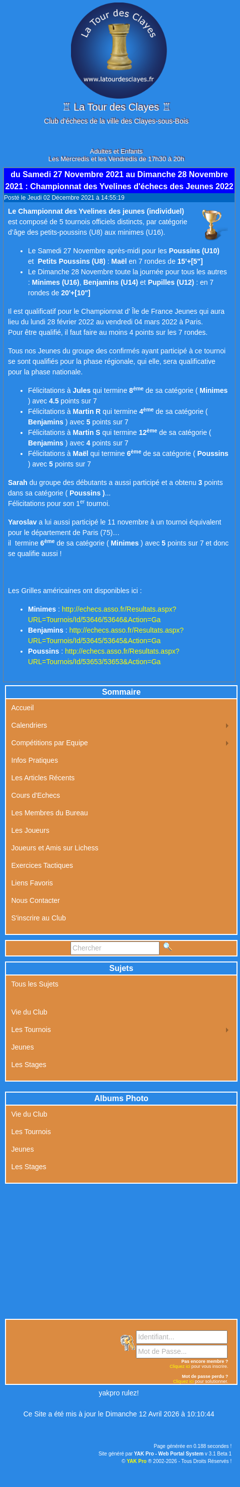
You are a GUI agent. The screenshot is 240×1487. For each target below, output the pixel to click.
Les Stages (29, 1065)
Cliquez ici (180, 1366)
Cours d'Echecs (36, 795)
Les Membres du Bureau (50, 813)
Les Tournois (31, 1030)
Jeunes (23, 1047)
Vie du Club (30, 1012)
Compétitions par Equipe (50, 743)
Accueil (23, 708)
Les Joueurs (31, 830)
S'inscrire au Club (39, 918)
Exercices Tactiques (42, 865)
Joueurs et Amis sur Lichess (55, 848)
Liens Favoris (32, 883)
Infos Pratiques (35, 760)
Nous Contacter (36, 900)
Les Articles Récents (43, 778)
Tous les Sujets (35, 984)
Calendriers (30, 725)
